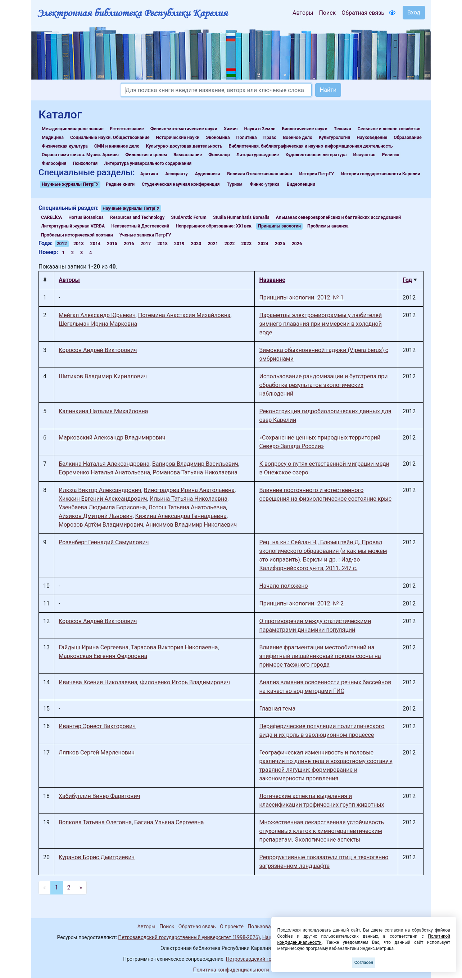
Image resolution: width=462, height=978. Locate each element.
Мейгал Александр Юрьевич (97, 315)
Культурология (334, 137)
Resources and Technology (137, 217)
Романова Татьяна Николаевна (195, 472)
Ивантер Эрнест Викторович (97, 726)
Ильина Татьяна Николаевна (188, 498)
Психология (85, 163)
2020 (196, 243)
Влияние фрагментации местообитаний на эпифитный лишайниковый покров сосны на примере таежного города (320, 656)
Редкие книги (120, 184)
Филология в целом (146, 154)
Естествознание (127, 128)
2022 (230, 243)
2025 (280, 243)
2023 (246, 243)
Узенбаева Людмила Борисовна (102, 507)
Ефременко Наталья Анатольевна (104, 472)
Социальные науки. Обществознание (110, 137)
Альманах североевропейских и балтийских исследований (338, 217)
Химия (231, 128)
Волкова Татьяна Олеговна (95, 822)
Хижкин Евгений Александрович (103, 498)
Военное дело (297, 137)
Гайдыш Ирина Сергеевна (93, 647)
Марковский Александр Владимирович (112, 437)
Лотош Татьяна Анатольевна (187, 507)
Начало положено (283, 585)
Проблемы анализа (328, 226)
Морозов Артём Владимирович (101, 524)
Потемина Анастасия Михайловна (184, 315)
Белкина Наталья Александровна (104, 463)
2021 (213, 243)
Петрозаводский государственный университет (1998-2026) (189, 937)
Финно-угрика (265, 184)
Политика (246, 137)
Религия (390, 154)
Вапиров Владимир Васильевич (195, 463)
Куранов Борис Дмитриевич (97, 857)
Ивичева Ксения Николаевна (98, 682)
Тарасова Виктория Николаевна (174, 647)
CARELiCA (51, 217)
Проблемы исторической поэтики (77, 235)
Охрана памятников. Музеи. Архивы (80, 154)
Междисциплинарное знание (73, 128)
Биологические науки (304, 128)
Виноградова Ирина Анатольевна (189, 490)
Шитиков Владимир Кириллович (103, 376)
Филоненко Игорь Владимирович (185, 682)
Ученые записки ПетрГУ (145, 235)
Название (272, 279)
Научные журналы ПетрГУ (70, 184)
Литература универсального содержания (147, 163)
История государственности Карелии (380, 173)
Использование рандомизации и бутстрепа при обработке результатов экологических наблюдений (323, 385)
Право (270, 137)
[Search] (216, 90)
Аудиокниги (207, 173)
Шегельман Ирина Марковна (98, 323)
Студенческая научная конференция (180, 184)
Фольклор (219, 154)
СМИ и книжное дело (117, 146)
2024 (263, 243)
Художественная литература (315, 154)
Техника (342, 128)
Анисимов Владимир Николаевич (191, 524)
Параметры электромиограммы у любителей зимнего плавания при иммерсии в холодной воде (320, 324)
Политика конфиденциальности (231, 970)
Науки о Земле (259, 128)
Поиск (327, 12)
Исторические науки (177, 137)
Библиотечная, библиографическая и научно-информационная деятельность (311, 146)
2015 (112, 243)
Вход (413, 12)
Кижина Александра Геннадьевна (181, 516)
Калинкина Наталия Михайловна (103, 411)
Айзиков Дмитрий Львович (95, 516)
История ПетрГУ (316, 173)
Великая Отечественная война (259, 173)
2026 (296, 243)
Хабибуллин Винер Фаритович (99, 796)
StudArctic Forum (189, 217)
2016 (129, 243)
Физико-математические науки (183, 128)
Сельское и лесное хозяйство (389, 128)
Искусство (364, 154)
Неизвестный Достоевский (140, 226)
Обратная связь (362, 12)
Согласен (363, 962)
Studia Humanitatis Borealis (241, 217)
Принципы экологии (279, 226)
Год (407, 279)
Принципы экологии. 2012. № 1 (301, 297)
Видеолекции (301, 184)
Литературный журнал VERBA (73, 226)
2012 (61, 243)
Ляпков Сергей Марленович (97, 752)
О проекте (232, 926)
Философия (54, 163)
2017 (146, 243)
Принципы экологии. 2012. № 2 (301, 603)
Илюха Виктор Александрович (100, 490)
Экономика (218, 137)
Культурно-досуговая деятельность (184, 146)
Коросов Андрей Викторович (98, 350)
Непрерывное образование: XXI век (214, 226)
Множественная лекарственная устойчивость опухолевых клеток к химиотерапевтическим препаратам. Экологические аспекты (321, 831)
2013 (78, 243)
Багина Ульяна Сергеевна (169, 822)
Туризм (235, 184)
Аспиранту (176, 173)
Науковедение (372, 137)
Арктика (149, 173)
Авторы (303, 12)
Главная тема (277, 708)
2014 (95, 243)
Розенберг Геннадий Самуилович (104, 542)
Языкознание (187, 154)
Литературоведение (257, 154)
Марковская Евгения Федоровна (103, 656)
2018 (162, 243)
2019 (179, 243)
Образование (408, 137)
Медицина (53, 137)
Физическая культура (65, 146)
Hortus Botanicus (86, 217)
